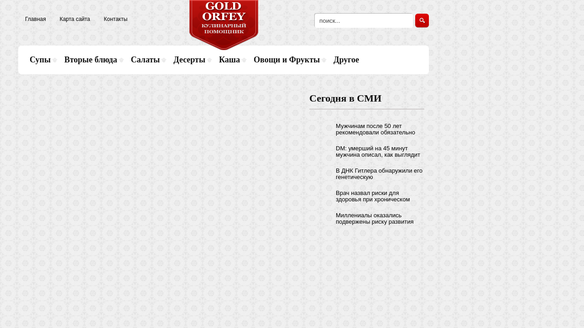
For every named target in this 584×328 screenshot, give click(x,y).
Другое (346, 59)
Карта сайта (75, 19)
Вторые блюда (90, 59)
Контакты (116, 19)
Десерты (189, 59)
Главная (35, 19)
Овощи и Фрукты (287, 59)
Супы (40, 59)
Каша (229, 59)
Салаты (145, 59)
